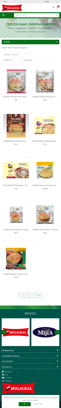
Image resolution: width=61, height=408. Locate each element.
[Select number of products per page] (17, 60)
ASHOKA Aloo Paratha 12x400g (16, 230)
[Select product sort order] (18, 55)
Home (11, 28)
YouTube (7, 378)
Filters (7, 42)
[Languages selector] (51, 1)
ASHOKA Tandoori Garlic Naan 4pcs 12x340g (16, 97)
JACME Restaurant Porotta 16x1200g (45, 185)
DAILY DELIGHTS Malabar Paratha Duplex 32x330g (45, 141)
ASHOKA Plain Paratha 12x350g (44, 230)
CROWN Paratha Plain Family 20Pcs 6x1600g (16, 141)
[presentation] (4, 332)
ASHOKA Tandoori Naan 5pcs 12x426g (45, 97)
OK (24, 404)
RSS (5, 375)
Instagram (7, 381)
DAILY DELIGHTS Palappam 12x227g (16, 185)
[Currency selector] (9, 1)
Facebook (7, 372)
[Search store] (36, 15)
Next (39, 295)
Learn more (37, 404)
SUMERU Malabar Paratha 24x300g (16, 274)
